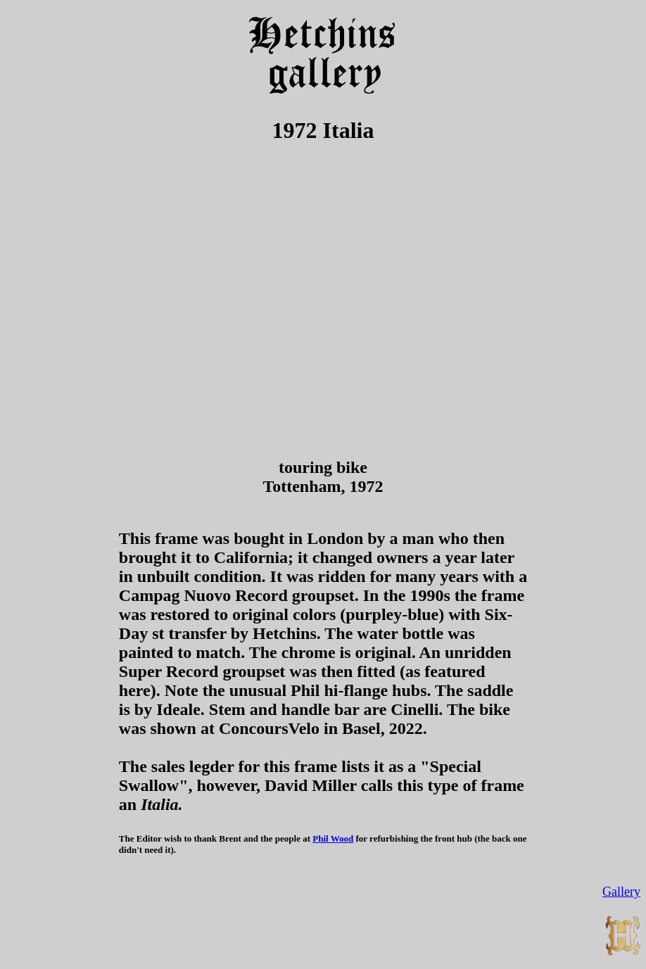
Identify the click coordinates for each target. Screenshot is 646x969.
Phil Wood (332, 838)
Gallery (621, 892)
